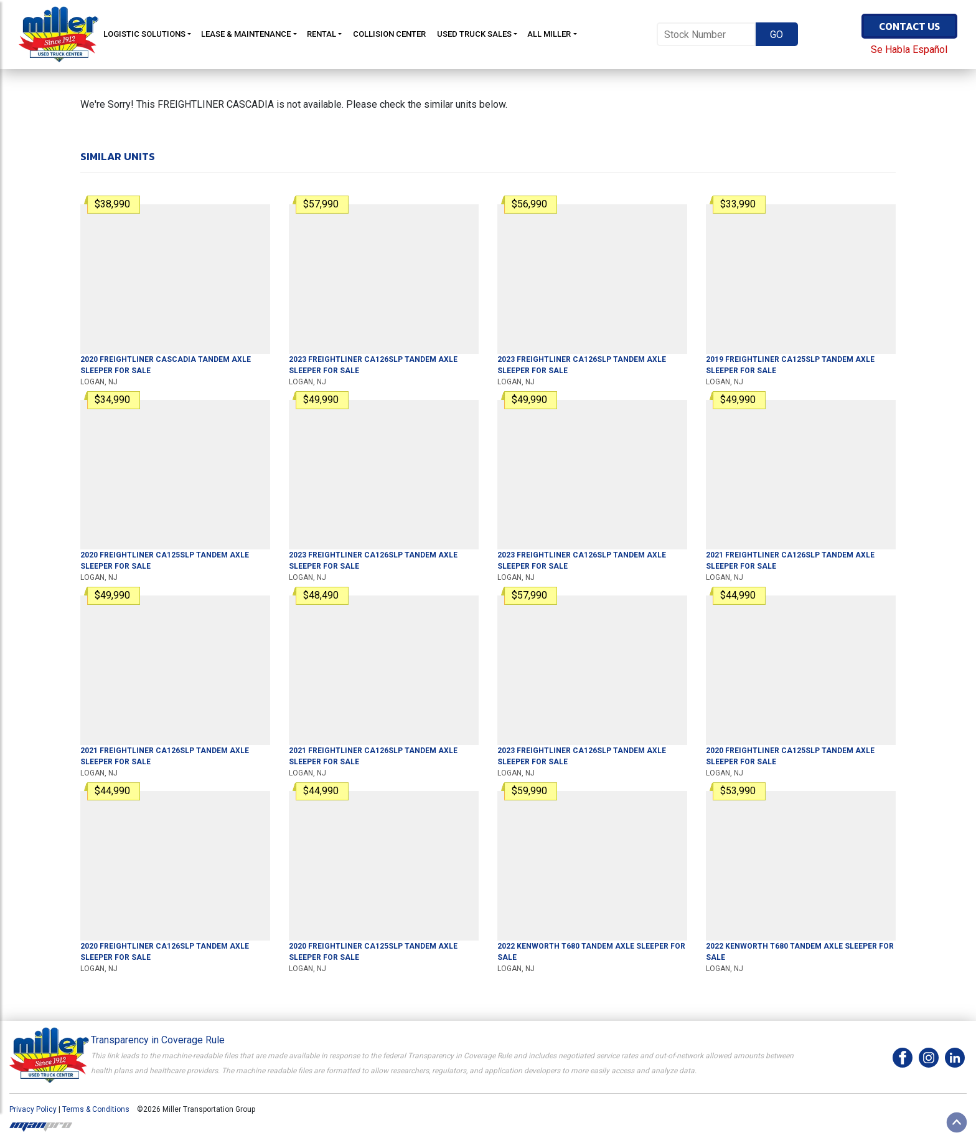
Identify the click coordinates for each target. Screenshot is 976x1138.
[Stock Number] (706, 34)
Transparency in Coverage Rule (158, 1040)
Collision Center (389, 34)
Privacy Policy (33, 1109)
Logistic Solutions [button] (144, 34)
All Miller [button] (549, 34)
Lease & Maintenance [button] (246, 34)
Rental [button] (321, 34)
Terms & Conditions (95, 1109)
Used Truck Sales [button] (474, 34)
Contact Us (909, 26)
